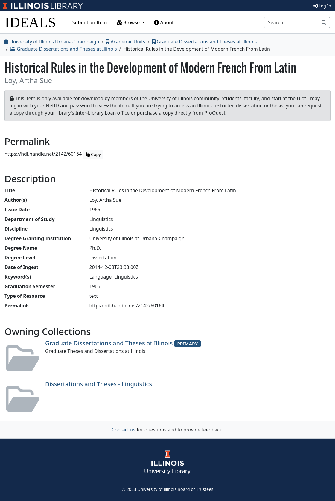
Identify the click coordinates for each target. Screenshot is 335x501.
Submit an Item (87, 22)
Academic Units (125, 41)
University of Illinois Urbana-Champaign (51, 41)
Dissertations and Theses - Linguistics (98, 384)
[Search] (291, 22)
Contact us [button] (123, 429)
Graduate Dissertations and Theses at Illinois (204, 41)
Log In (322, 6)
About (164, 22)
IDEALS (30, 22)
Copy (93, 154)
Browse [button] (129, 22)
